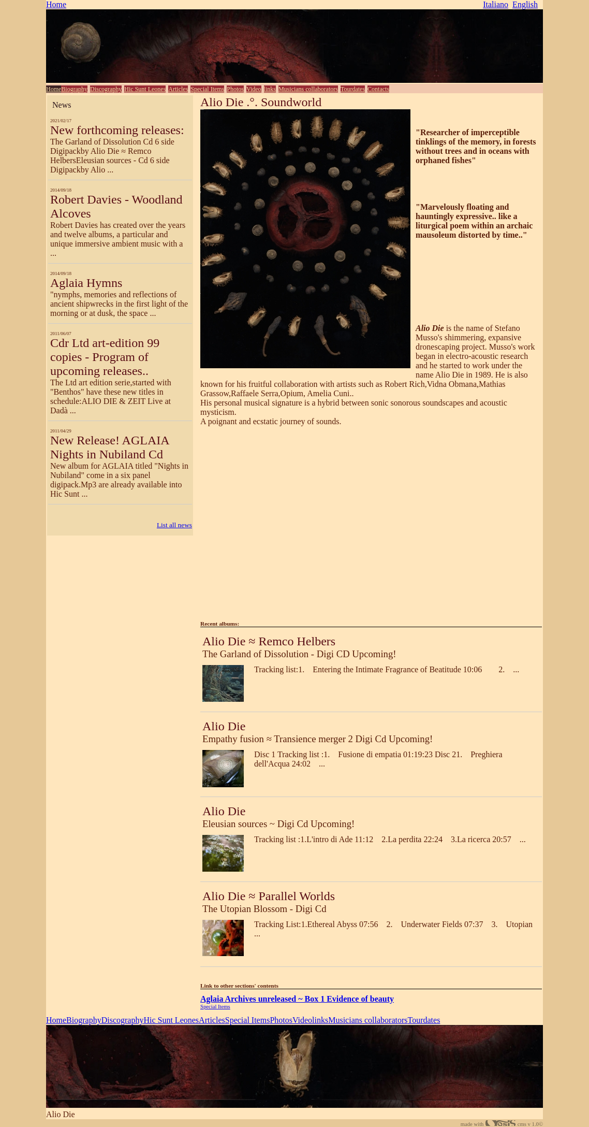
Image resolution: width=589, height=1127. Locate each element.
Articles (178, 89)
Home (56, 4)
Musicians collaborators (308, 89)
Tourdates (353, 89)
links (270, 89)
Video (253, 89)
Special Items (207, 89)
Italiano (495, 4)
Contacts (378, 89)
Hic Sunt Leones (145, 89)
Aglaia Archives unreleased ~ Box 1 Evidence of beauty (297, 998)
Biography (74, 89)
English (525, 4)
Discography (106, 89)
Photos (235, 89)
